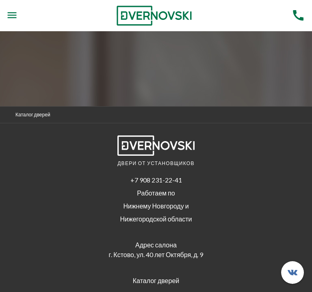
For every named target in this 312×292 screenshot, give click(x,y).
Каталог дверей (32, 115)
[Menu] (12, 16)
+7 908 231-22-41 (156, 180)
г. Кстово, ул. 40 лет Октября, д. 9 (156, 254)
